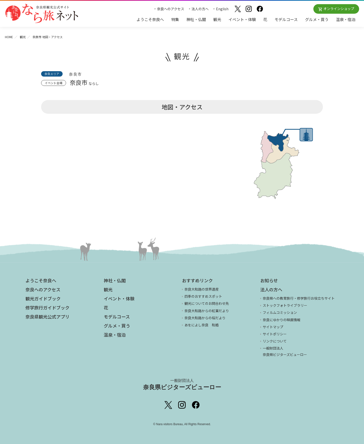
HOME (9, 37)
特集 (175, 19)
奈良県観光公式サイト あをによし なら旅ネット (41, 13)
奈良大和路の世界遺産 (201, 289)
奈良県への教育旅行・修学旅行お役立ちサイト (299, 298)
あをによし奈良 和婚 (201, 324)
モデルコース (286, 19)
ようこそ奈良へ (150, 19)
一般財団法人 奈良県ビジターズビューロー (285, 351)
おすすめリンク (197, 280)
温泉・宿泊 (345, 19)
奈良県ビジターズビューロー (182, 384)
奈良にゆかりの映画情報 (281, 319)
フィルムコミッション (280, 312)
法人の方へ (200, 8)
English (222, 8)
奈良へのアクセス (170, 8)
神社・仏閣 (196, 19)
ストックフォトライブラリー (285, 305)
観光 (217, 19)
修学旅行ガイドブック (47, 307)
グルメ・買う (317, 19)
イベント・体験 (242, 19)
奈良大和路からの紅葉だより (206, 310)
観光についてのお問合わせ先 (206, 303)
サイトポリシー (275, 333)
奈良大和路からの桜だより (205, 317)
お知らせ (269, 280)
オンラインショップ (338, 8)
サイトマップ (273, 326)
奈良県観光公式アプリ (47, 316)
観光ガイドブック (43, 298)
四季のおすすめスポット (203, 296)
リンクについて (275, 341)
